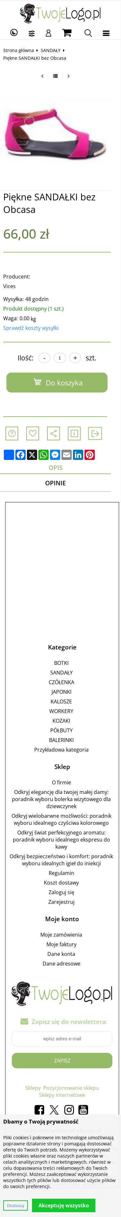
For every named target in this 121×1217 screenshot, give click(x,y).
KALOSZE (63, 701)
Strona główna (20, 50)
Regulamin (64, 873)
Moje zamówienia (64, 935)
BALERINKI (63, 740)
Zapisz (64, 1061)
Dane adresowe (64, 963)
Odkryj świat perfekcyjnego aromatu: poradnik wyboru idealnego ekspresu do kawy (63, 840)
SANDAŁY (53, 50)
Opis (60, 467)
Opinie (60, 483)
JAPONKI (64, 692)
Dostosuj (15, 1205)
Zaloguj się (64, 892)
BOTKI (63, 663)
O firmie (63, 782)
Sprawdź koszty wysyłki (33, 327)
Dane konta (63, 954)
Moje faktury (64, 944)
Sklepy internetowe (64, 1095)
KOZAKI (63, 721)
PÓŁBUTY (63, 730)
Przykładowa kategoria (63, 750)
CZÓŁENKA (64, 682)
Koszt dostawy (63, 882)
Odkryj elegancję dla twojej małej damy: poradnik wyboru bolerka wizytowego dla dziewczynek (63, 799)
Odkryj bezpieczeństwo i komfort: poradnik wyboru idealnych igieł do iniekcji (63, 860)
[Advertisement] (60, 567)
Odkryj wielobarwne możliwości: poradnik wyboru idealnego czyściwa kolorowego (64, 820)
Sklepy (35, 1088)
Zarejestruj (64, 902)
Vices (11, 286)
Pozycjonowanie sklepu (73, 1088)
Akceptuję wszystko (63, 1205)
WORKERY (64, 711)
